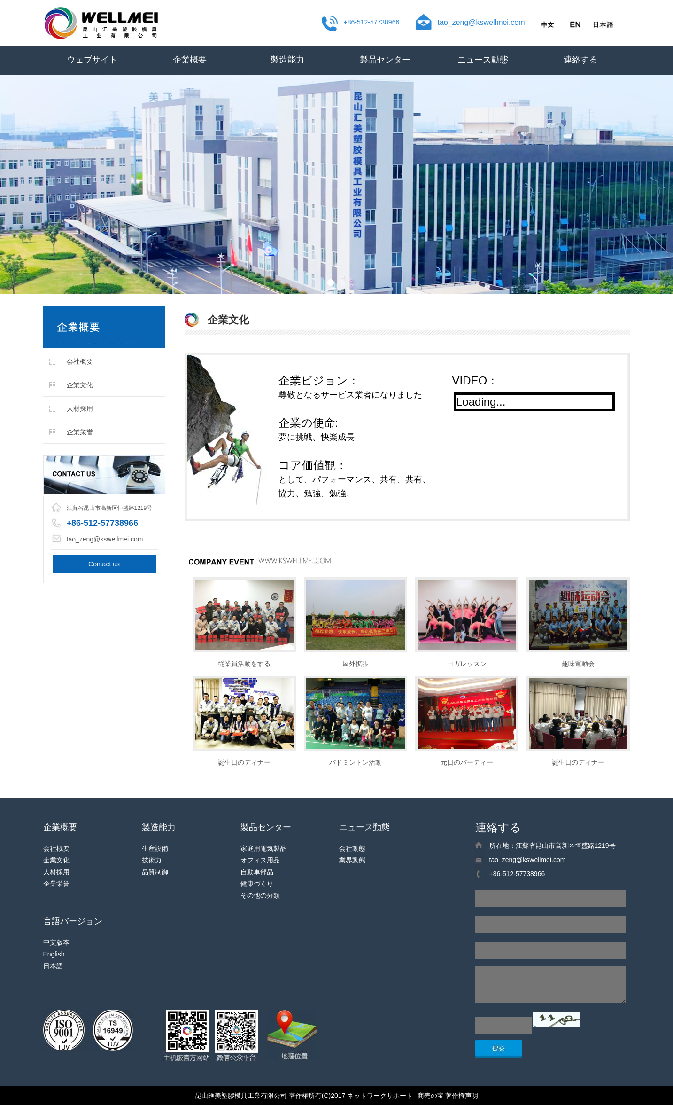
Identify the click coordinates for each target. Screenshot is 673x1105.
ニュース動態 (482, 59)
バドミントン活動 (355, 762)
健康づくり (256, 883)
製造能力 (287, 59)
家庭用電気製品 (263, 848)
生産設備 (155, 848)
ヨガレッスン (467, 663)
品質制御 (155, 872)
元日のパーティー (467, 762)
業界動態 (352, 860)
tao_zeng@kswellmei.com (481, 22)
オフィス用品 (260, 860)
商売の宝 (431, 1095)
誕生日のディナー (244, 762)
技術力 (152, 860)
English (54, 954)
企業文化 (80, 385)
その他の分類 (260, 895)
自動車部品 (256, 872)
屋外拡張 (355, 663)
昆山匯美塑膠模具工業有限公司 (241, 1095)
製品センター (385, 59)
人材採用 (80, 408)
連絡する (580, 59)
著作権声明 (461, 1095)
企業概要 (190, 59)
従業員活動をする (244, 663)
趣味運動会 (578, 663)
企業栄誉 (80, 432)
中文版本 (56, 942)
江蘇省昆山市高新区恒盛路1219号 (110, 508)
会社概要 (80, 361)
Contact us (104, 564)
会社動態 (352, 848)
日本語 (53, 966)
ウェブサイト (92, 59)
